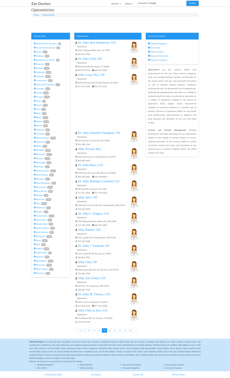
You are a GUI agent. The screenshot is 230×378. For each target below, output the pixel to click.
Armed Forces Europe (47, 47)
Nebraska (42, 179)
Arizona (42, 68)
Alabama (41, 56)
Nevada (41, 195)
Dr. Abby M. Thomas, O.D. (94, 294)
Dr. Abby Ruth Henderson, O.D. (97, 42)
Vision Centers (156, 51)
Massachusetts (45, 137)
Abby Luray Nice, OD (91, 74)
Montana (42, 166)
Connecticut (43, 80)
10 (89, 330)
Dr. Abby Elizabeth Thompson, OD (99, 132)
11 (94, 330)
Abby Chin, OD (87, 262)
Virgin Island (43, 252)
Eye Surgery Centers (175, 364)
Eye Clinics (154, 47)
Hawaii (41, 105)
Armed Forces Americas (47, 43)
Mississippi (42, 162)
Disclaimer (96, 374)
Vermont (41, 256)
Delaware (42, 88)
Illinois (41, 117)
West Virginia (44, 269)
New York (42, 199)
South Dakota (44, 232)
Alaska (40, 51)
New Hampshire (45, 183)
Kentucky (42, 129)
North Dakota (44, 174)
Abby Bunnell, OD (89, 229)
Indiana (41, 121)
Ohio (40, 203)
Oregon (41, 211)
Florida (41, 92)
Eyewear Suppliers (157, 60)
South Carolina (44, 228)
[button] (116, 3)
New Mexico (43, 191)
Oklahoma (42, 207)
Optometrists (49, 15)
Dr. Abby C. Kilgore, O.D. (94, 213)
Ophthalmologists (157, 43)
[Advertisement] (115, 24)
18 (130, 330)
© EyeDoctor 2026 (53, 374)
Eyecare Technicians (158, 56)
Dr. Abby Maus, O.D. (91, 165)
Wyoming (42, 273)
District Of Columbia (47, 84)
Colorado (42, 76)
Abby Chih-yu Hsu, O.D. (93, 310)
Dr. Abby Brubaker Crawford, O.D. (99, 181)
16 (120, 330)
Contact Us (138, 374)
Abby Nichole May (89, 149)
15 (115, 330)
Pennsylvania (44, 215)
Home (36, 15)
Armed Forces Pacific (47, 60)
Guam (40, 101)
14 (110, 330)
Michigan (42, 150)
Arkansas (42, 64)
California (42, 72)
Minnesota (43, 154)
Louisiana (42, 133)
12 (99, 330)
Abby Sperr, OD (87, 197)
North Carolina (45, 170)
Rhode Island (43, 224)
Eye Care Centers (174, 368)
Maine (40, 146)
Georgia (42, 97)
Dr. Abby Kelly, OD (90, 58)
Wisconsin (43, 265)
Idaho (40, 113)
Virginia (41, 248)
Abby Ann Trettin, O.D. (92, 278)
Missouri (42, 158)
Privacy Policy (178, 374)
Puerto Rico (43, 220)
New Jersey (43, 187)
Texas (41, 240)
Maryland (42, 142)
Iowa (40, 109)
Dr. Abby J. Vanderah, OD (93, 245)
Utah (40, 244)
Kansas (41, 125)
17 (125, 330)
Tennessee (43, 236)
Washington (44, 261)
